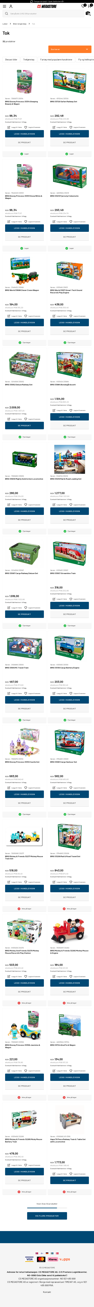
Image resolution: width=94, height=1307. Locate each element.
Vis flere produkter (47, 1216)
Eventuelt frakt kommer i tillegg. (16, 122)
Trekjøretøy (28, 59)
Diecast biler (11, 59)
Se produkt (24, 142)
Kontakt (47, 1292)
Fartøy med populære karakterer (56, 59)
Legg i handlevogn (24, 134)
